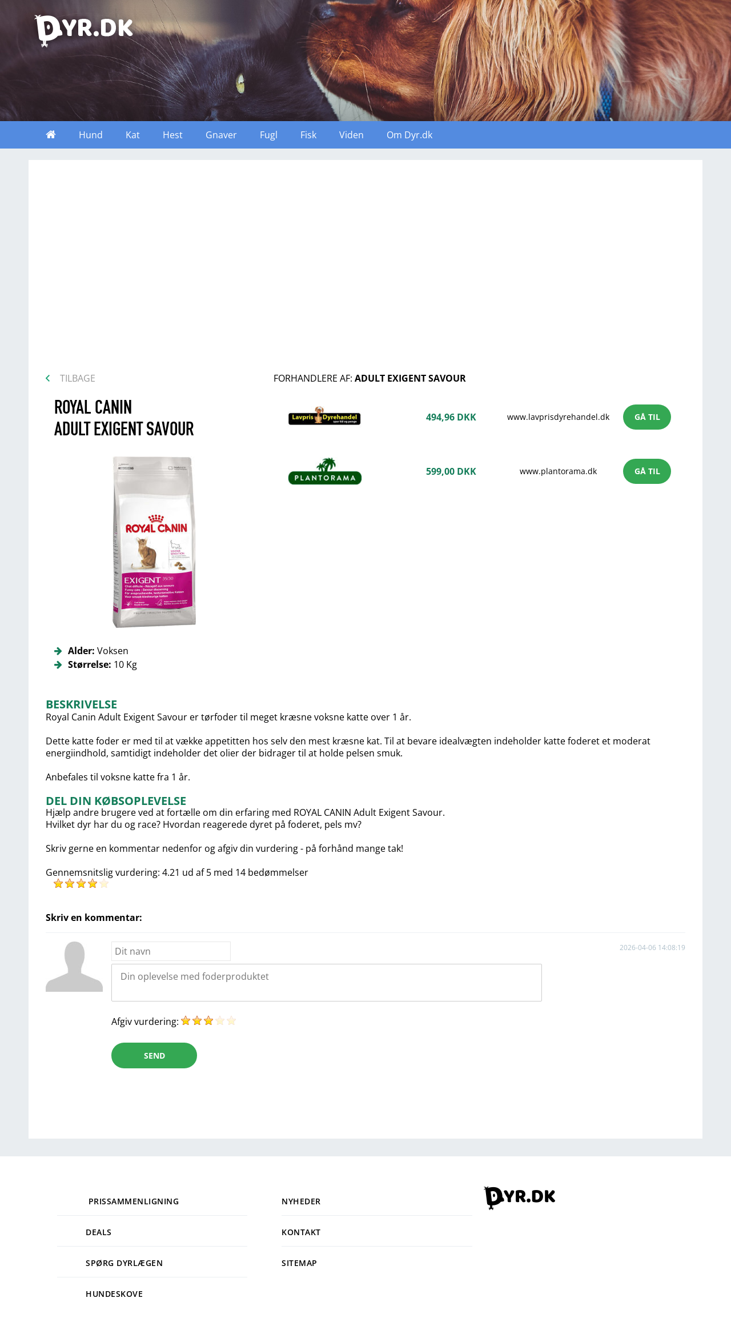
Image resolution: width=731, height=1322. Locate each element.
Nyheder (301, 1201)
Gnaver (221, 135)
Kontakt (301, 1232)
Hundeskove (100, 1294)
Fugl (269, 135)
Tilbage (77, 378)
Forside (50, 135)
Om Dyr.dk (409, 135)
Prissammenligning (118, 1201)
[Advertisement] (365, 270)
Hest (173, 135)
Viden (351, 135)
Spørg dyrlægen (110, 1263)
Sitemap (300, 1262)
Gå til (647, 416)
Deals (84, 1232)
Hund (91, 135)
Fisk (308, 135)
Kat (133, 135)
